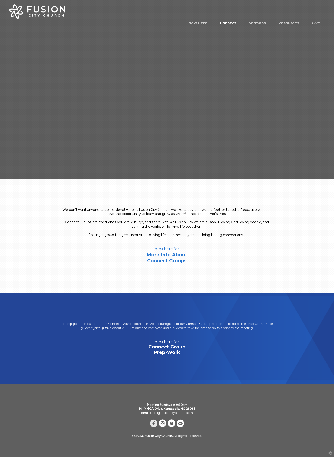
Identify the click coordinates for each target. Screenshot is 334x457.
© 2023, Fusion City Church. (152, 436)
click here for (167, 249)
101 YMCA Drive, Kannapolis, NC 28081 (167, 408)
